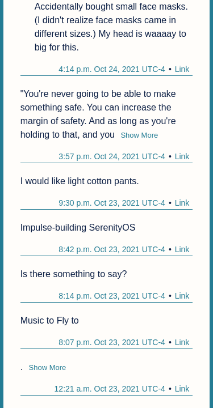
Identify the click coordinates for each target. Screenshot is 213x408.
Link (182, 69)
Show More (139, 135)
